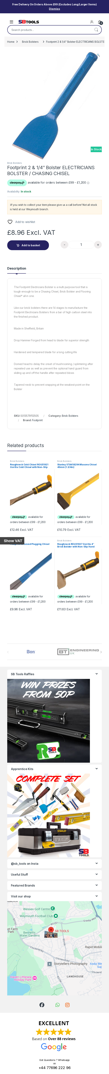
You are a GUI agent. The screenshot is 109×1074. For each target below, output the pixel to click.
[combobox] (49, 30)
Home (10, 41)
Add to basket (31, 245)
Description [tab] (16, 268)
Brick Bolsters (30, 41)
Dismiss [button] (54, 8)
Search (96, 30)
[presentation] (101, 652)
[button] (98, 55)
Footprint (37, 420)
